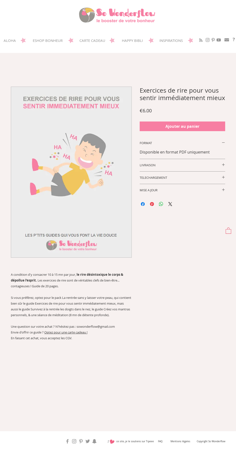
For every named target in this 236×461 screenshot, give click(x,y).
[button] (228, 230)
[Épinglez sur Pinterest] (152, 204)
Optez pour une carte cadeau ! (65, 332)
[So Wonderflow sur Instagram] (207, 40)
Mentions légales (180, 441)
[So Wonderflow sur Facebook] (67, 441)
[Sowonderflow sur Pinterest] (213, 40)
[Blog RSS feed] (201, 40)
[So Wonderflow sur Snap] (94, 441)
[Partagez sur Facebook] (143, 204)
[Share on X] (170, 204)
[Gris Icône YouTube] (218, 40)
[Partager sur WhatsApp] (161, 204)
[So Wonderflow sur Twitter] (88, 441)
